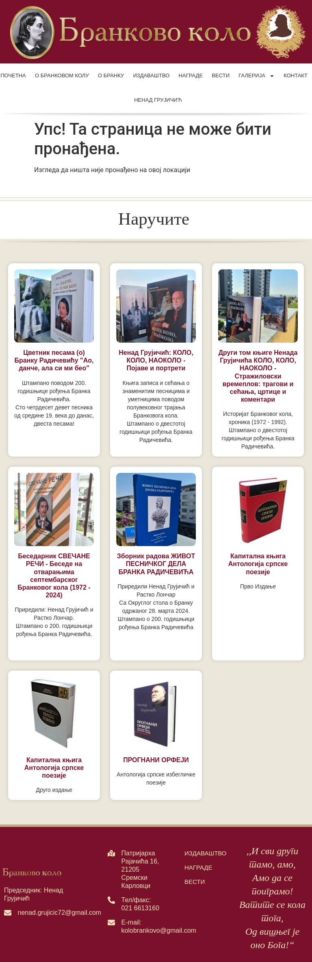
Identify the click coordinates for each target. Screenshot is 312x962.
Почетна (13, 75)
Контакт (296, 75)
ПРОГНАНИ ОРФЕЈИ (156, 759)
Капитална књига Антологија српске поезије (258, 564)
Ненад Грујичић (158, 100)
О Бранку (111, 75)
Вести (221, 75)
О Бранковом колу (62, 75)
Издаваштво (151, 75)
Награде (191, 75)
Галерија (256, 76)
